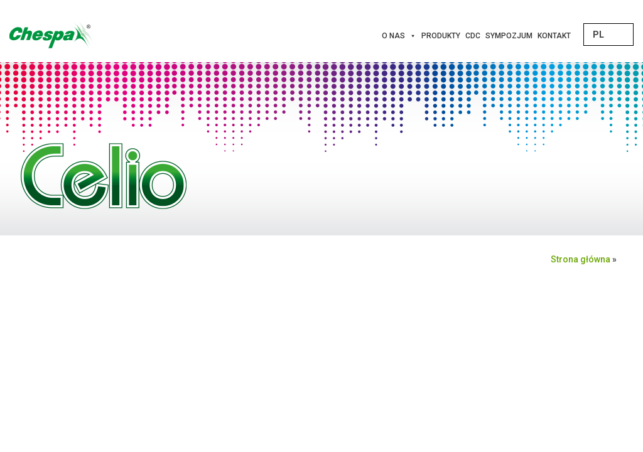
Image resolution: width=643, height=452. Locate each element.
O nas (399, 35)
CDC (472, 35)
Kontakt (554, 35)
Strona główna (580, 259)
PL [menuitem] (598, 35)
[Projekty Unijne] (580, 35)
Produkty (440, 35)
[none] (608, 34)
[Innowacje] (575, 35)
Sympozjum (508, 35)
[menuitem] (608, 34)
